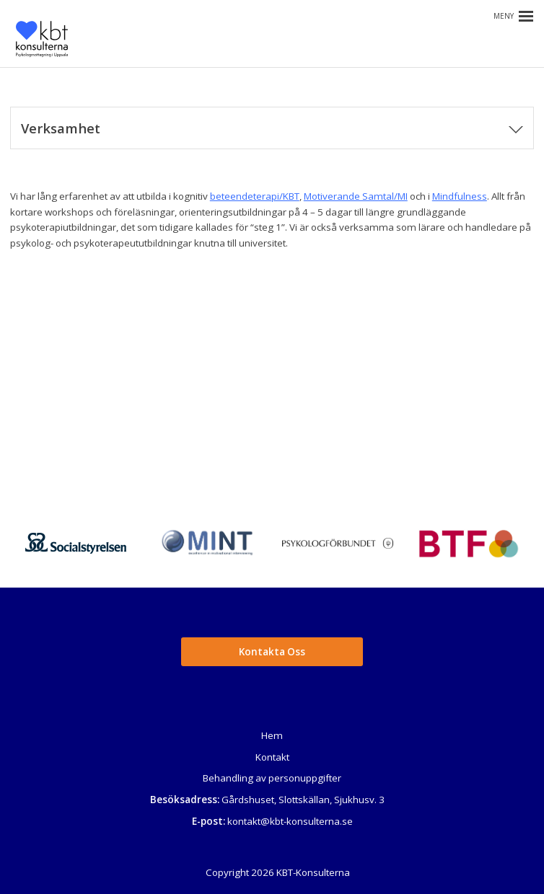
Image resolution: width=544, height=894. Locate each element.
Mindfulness (459, 196)
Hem (272, 735)
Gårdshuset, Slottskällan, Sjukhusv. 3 (303, 799)
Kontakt (272, 757)
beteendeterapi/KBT (254, 196)
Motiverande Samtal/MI (356, 196)
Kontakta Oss (272, 651)
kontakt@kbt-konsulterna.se (290, 821)
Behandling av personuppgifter (272, 777)
